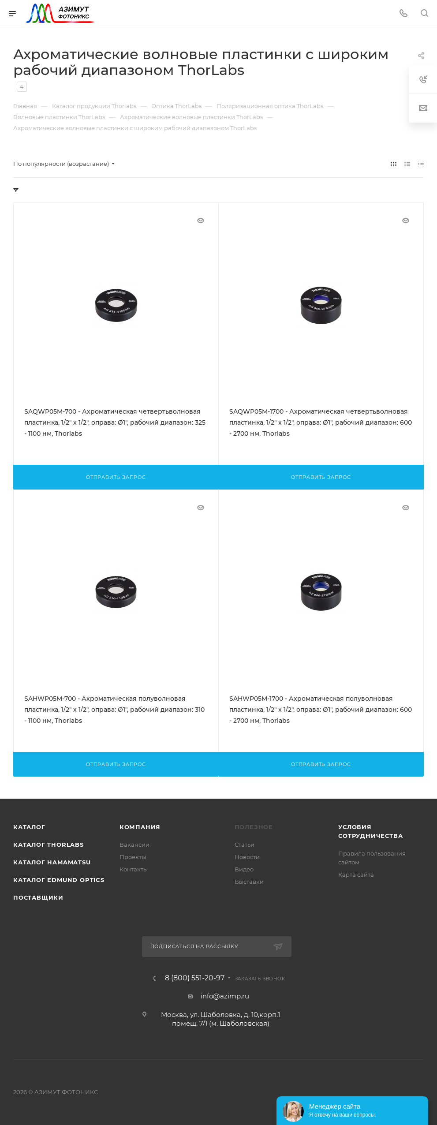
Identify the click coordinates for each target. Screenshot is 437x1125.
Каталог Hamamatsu (52, 862)
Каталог (29, 826)
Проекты (133, 856)
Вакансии (134, 844)
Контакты (134, 869)
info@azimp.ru (225, 996)
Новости (247, 856)
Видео (244, 869)
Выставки (249, 881)
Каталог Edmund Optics (59, 879)
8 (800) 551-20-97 (194, 978)
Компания (140, 826)
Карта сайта (356, 874)
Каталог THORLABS (48, 844)
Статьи (244, 844)
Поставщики (38, 897)
